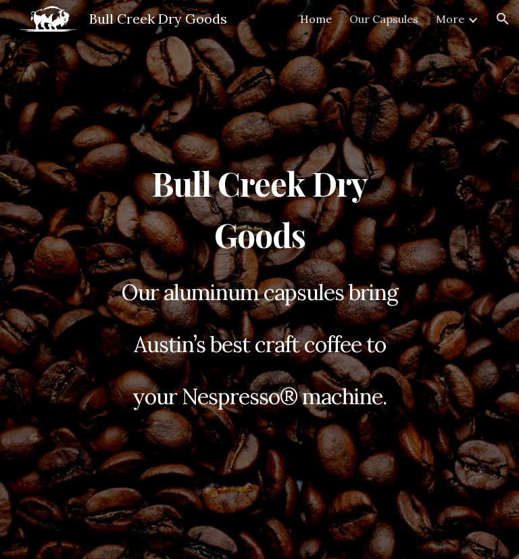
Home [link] (316, 19)
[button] (503, 19)
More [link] (450, 19)
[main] (259, 280)
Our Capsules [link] (383, 19)
